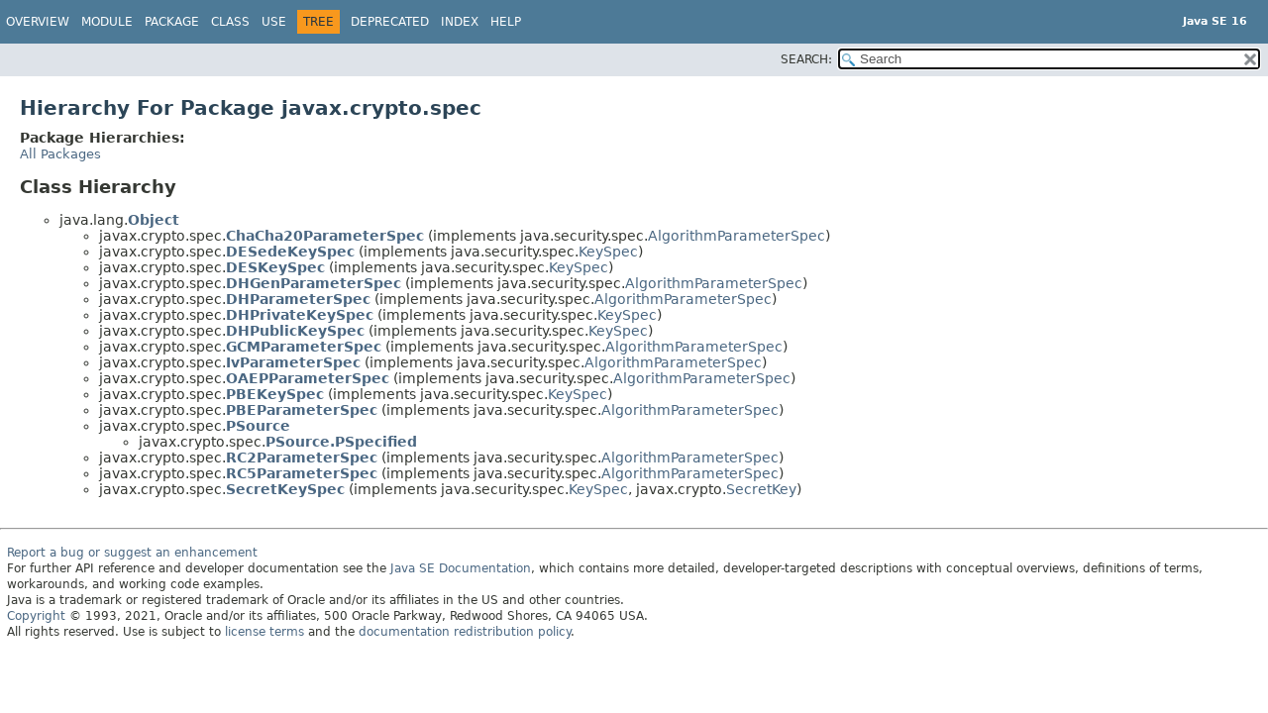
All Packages (60, 154)
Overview (37, 22)
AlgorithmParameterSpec (736, 236)
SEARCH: (806, 59)
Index (459, 22)
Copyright (36, 616)
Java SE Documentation (460, 568)
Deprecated (390, 22)
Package (172, 22)
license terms (264, 632)
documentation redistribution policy (465, 632)
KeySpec (608, 251)
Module (107, 22)
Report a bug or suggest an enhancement (132, 553)
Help (505, 22)
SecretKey (761, 489)
